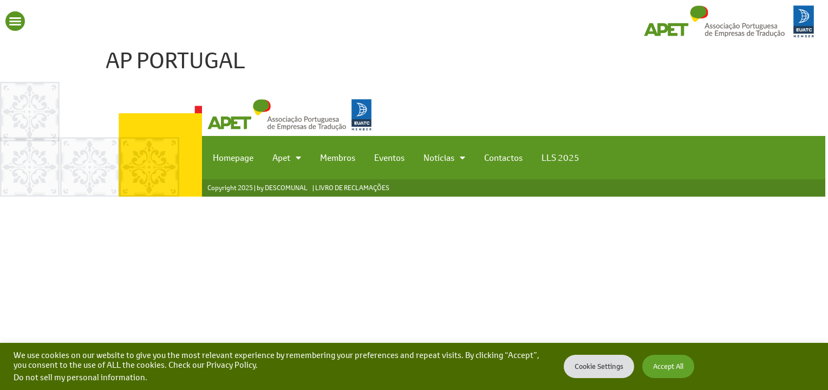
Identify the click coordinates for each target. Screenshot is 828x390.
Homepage (233, 157)
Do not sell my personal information (79, 377)
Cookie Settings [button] (599, 366)
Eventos (389, 157)
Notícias (444, 157)
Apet (286, 157)
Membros (337, 157)
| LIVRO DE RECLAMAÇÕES (350, 188)
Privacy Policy (231, 365)
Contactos (503, 157)
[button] (15, 21)
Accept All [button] (668, 366)
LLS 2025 (560, 157)
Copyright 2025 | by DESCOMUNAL (257, 188)
